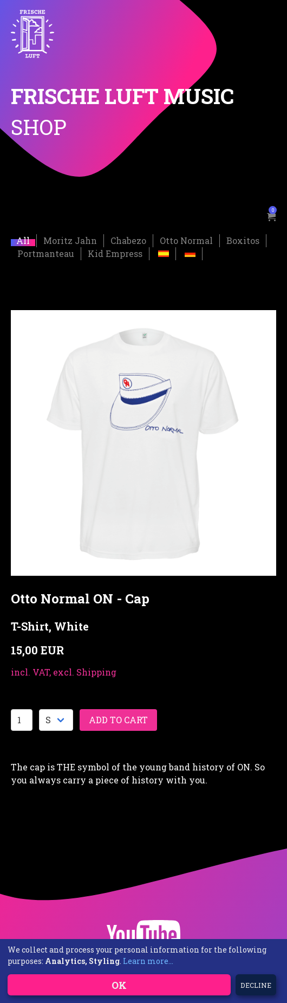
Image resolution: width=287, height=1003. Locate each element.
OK (119, 985)
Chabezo (128, 240)
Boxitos (242, 240)
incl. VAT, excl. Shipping (63, 671)
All (23, 240)
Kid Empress (115, 253)
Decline (255, 985)
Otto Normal (186, 240)
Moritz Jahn (70, 240)
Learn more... (148, 961)
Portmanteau (45, 253)
